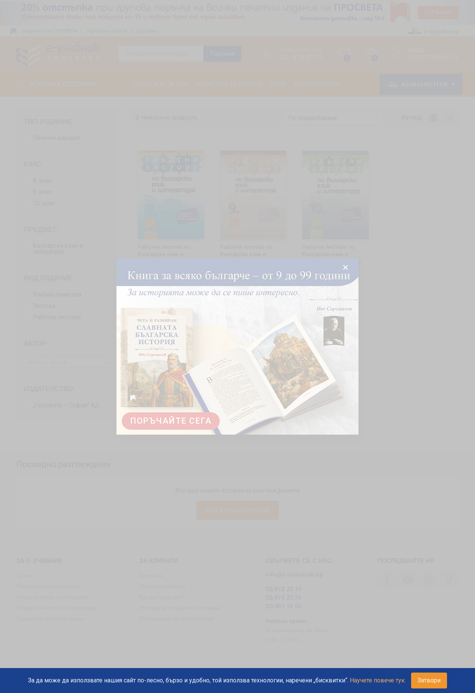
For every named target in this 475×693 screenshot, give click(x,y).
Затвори (429, 680)
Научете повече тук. (378, 680)
